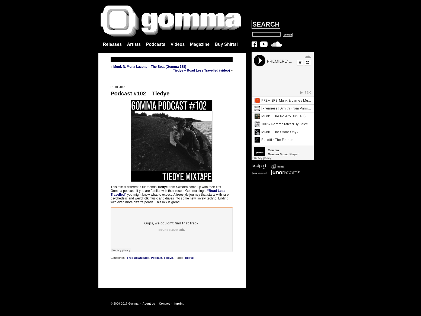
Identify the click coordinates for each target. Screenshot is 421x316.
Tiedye (168, 257)
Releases (112, 44)
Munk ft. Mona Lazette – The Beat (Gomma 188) (149, 67)
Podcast (156, 257)
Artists (134, 44)
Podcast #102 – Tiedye (140, 93)
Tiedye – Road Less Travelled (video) (201, 70)
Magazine (200, 44)
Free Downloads (138, 257)
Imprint (179, 303)
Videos (178, 44)
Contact (164, 303)
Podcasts (155, 44)
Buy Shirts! (226, 44)
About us (148, 303)
